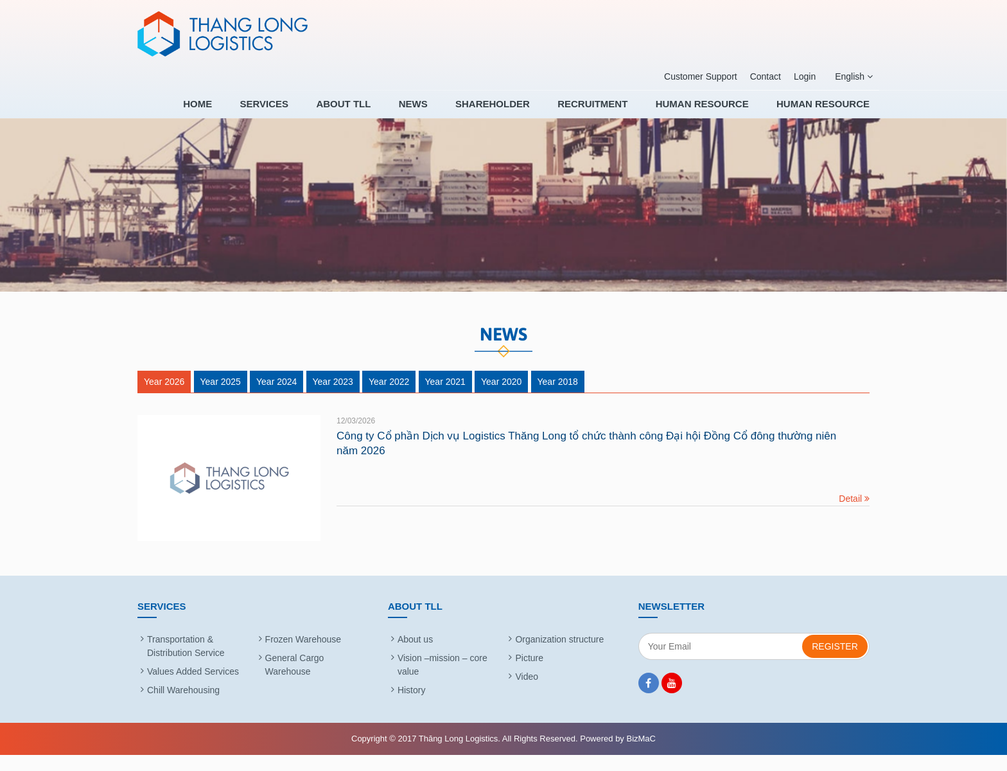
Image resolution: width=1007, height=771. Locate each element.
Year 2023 (333, 398)
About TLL (386, 112)
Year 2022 (389, 398)
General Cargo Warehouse (294, 681)
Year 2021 (445, 398)
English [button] (854, 77)
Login (805, 76)
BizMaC (641, 754)
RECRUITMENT (610, 112)
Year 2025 (220, 398)
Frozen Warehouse (303, 655)
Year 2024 (276, 398)
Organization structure (559, 655)
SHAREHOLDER (518, 112)
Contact (765, 76)
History (412, 706)
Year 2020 (501, 398)
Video (526, 692)
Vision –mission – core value (442, 681)
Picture (529, 674)
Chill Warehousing (183, 706)
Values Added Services (193, 687)
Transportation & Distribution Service (186, 662)
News (447, 112)
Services (315, 112)
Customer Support (700, 76)
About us (415, 655)
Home (257, 112)
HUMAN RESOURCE (710, 112)
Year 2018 (558, 398)
